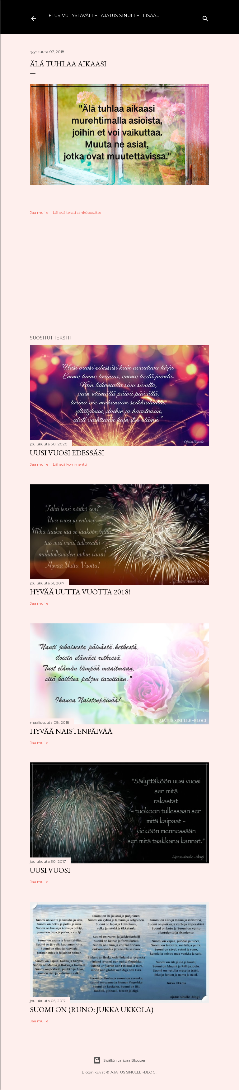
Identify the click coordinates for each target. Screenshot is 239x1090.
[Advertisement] (119, 275)
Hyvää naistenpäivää (71, 731)
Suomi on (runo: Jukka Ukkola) (91, 1009)
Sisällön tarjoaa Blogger (119, 1060)
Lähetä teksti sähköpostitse (77, 212)
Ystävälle (84, 15)
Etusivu (58, 15)
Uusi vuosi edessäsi (67, 453)
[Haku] (205, 17)
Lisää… (151, 15)
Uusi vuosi (50, 870)
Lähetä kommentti (70, 464)
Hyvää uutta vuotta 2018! (80, 592)
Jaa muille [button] (39, 212)
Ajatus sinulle (120, 15)
